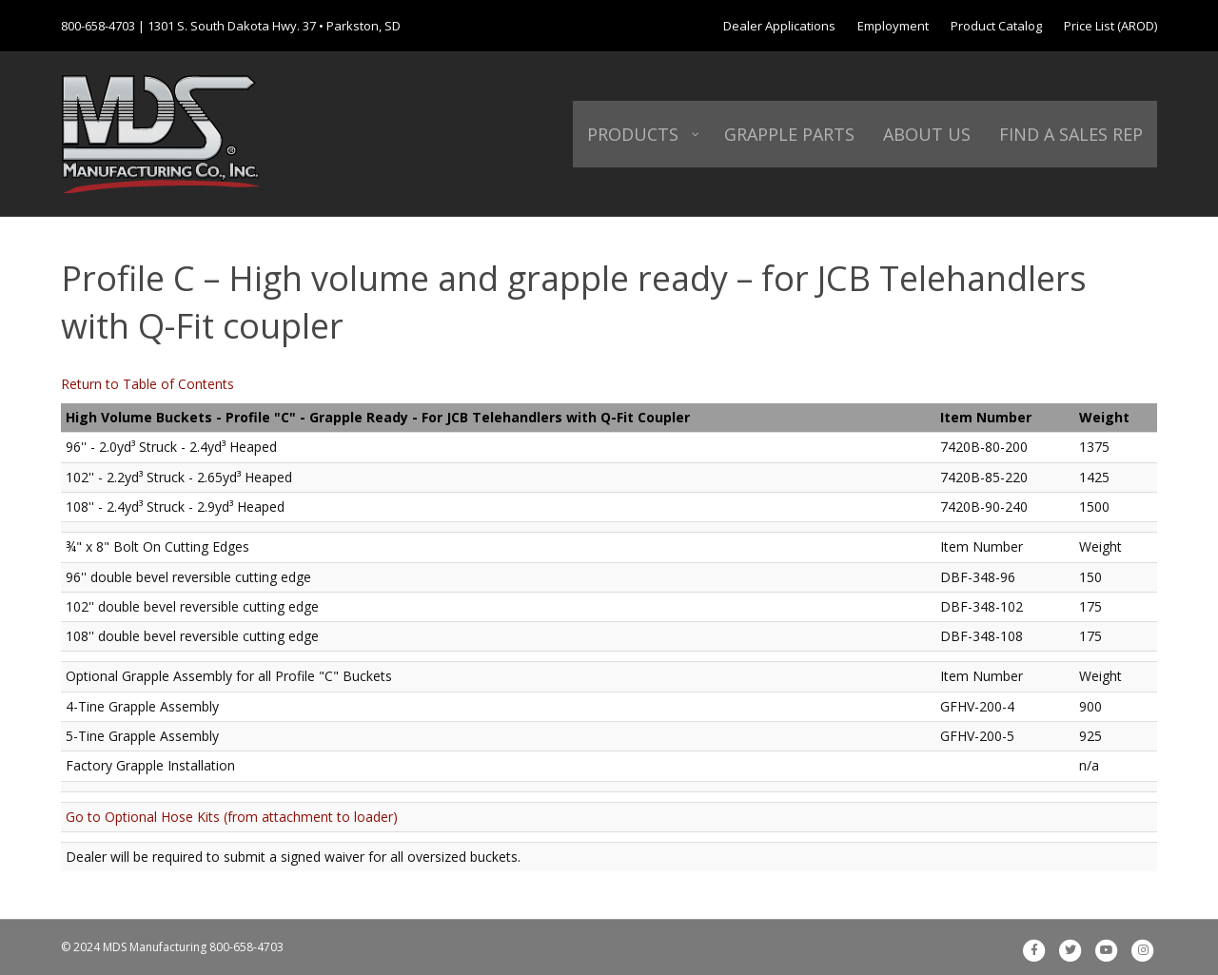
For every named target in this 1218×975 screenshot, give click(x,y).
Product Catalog (996, 25)
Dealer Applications (779, 25)
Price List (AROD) (1110, 25)
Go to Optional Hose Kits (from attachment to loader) (232, 817)
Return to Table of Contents (147, 384)
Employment (893, 25)
